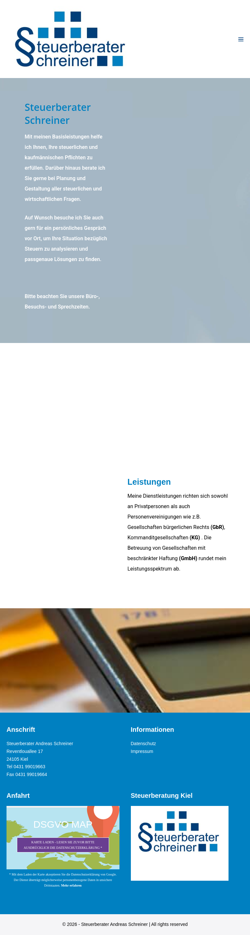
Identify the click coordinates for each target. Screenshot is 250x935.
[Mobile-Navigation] (240, 39)
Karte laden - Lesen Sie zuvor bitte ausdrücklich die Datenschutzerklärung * (63, 844)
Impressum (142, 751)
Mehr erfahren (71, 885)
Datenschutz (143, 743)
